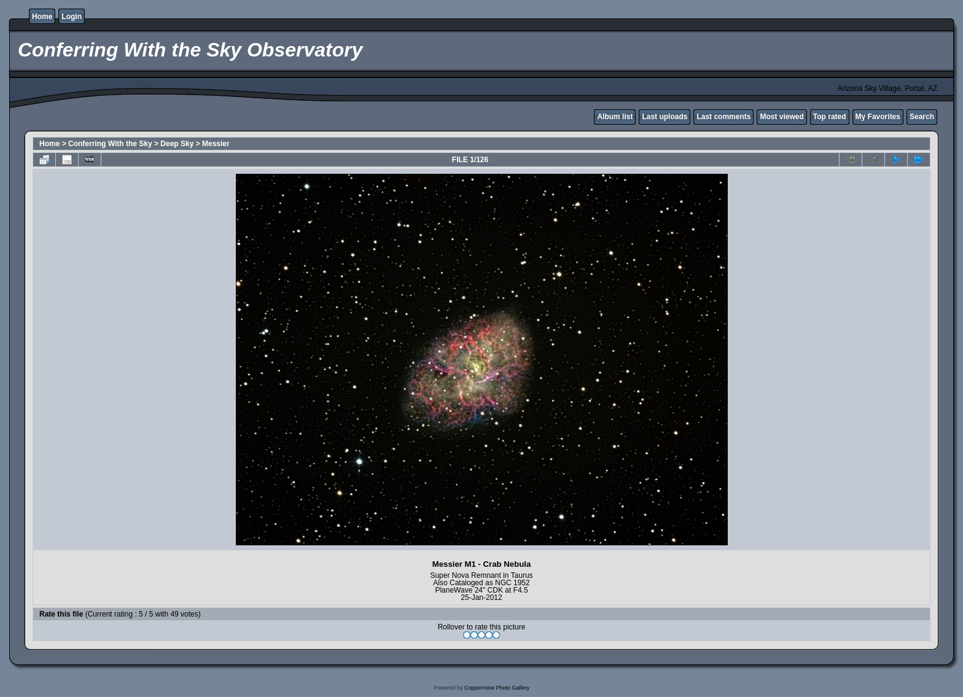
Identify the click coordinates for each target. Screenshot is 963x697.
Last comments (723, 116)
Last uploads (664, 116)
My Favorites (878, 116)
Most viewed (781, 116)
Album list (615, 116)
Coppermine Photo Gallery (496, 688)
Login (71, 16)
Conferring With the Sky (110, 143)
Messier (216, 143)
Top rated (829, 116)
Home (42, 16)
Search (922, 116)
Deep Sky (176, 143)
